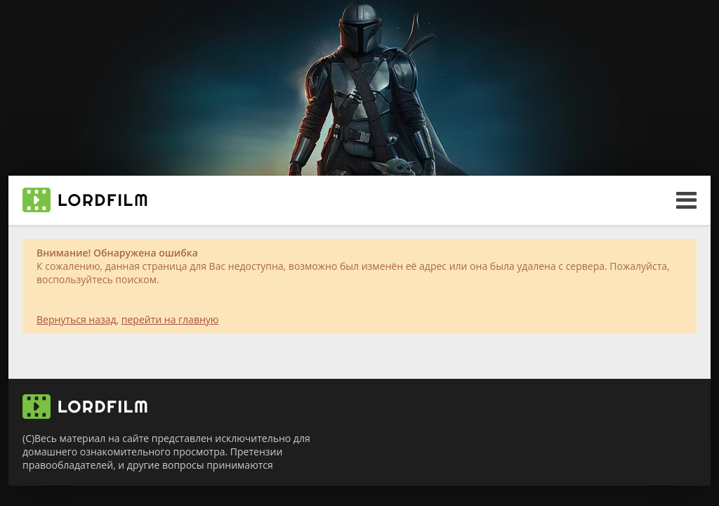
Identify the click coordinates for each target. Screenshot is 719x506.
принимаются (239, 465)
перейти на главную (170, 319)
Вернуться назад (77, 319)
